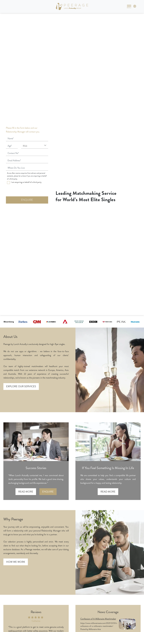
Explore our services (21, 386)
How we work (15, 562)
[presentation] (27, 190)
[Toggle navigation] (129, 6)
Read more (25, 491)
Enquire (48, 491)
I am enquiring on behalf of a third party (26, 182)
